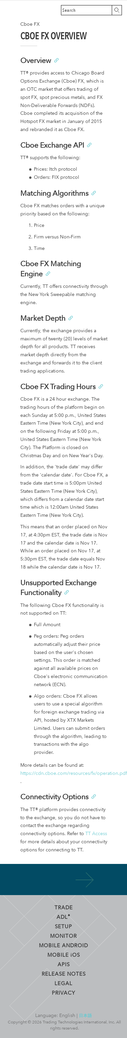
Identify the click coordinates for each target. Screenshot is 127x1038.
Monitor (63, 936)
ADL (63, 916)
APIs (64, 964)
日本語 (85, 1015)
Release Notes (64, 974)
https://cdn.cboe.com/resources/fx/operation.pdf (73, 773)
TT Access (96, 833)
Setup (63, 926)
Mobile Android (63, 945)
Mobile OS (63, 955)
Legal (63, 983)
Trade (64, 907)
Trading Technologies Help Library (10, 10)
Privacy (63, 993)
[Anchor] (56, 59)
